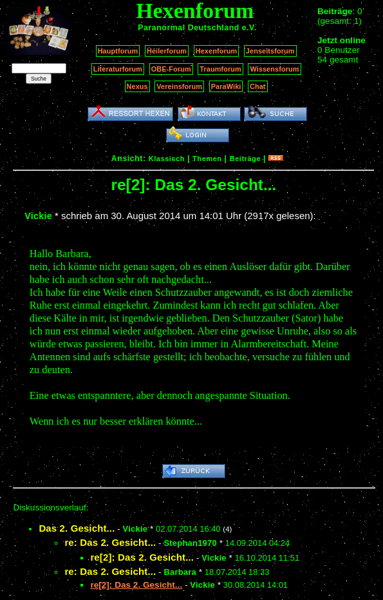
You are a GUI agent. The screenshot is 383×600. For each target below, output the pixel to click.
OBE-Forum (171, 69)
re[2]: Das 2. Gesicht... (142, 557)
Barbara (179, 572)
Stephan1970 (189, 543)
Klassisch (167, 158)
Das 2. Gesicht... (77, 528)
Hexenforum (217, 51)
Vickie (38, 216)
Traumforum (220, 69)
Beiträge (245, 158)
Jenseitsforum (270, 51)
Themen (206, 158)
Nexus (137, 86)
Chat (258, 86)
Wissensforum (274, 69)
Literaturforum (117, 69)
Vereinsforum (179, 86)
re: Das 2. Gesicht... (110, 542)
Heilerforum (167, 51)
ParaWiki (226, 86)
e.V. (249, 27)
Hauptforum (118, 51)
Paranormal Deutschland (188, 27)
